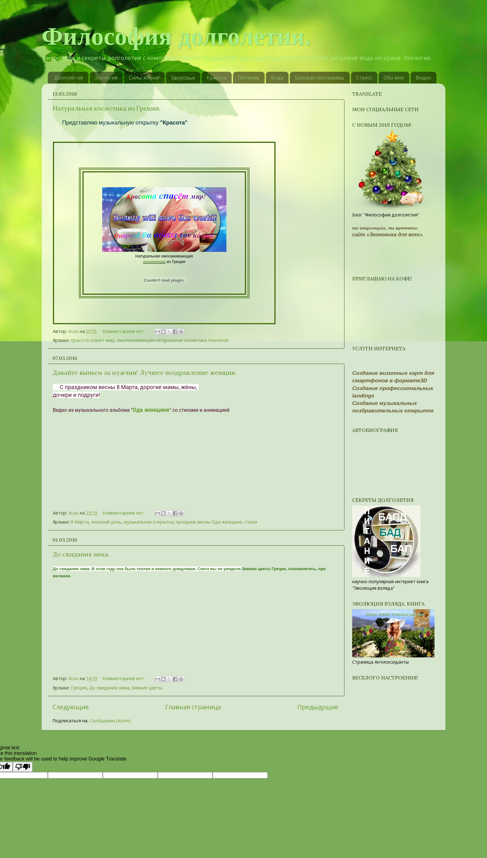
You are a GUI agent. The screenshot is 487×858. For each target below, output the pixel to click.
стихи (250, 522)
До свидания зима (109, 688)
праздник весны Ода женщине (209, 522)
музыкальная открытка (148, 522)
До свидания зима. (81, 554)
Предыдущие (317, 706)
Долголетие (68, 77)
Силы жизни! (144, 77)
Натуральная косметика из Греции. (106, 108)
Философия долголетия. (176, 36)
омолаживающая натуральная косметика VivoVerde (173, 340)
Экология (106, 77)
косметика (154, 261)
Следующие (70, 706)
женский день (106, 522)
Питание (248, 77)
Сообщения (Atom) (110, 721)
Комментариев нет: (124, 331)
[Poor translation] (23, 767)
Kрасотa (216, 77)
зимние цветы (147, 688)
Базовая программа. (319, 77)
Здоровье (183, 77)
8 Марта (80, 522)
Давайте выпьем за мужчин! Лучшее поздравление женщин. (144, 372)
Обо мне (394, 77)
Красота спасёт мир (92, 340)
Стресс (364, 77)
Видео (423, 77)
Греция (79, 688)
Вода (277, 77)
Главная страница (193, 706)
